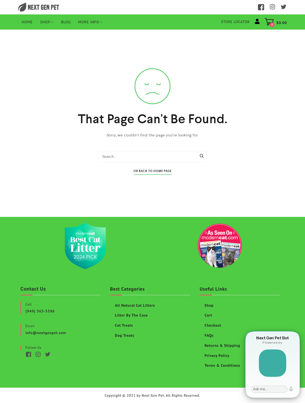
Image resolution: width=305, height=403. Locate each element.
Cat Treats (124, 325)
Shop (47, 21)
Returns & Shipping (222, 345)
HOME (27, 21)
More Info (90, 21)
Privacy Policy (217, 355)
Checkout (213, 325)
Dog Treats (124, 335)
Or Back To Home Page (153, 171)
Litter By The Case (131, 315)
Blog (66, 21)
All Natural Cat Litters (135, 305)
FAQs (209, 335)
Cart (208, 315)
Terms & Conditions (222, 365)
